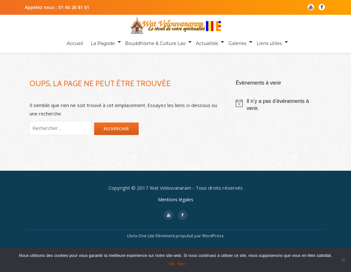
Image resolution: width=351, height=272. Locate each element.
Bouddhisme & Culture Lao (155, 42)
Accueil (76, 42)
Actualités (206, 42)
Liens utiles (266, 42)
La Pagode (103, 42)
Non (181, 263)
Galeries (236, 42)
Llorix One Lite (141, 241)
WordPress (213, 241)
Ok (171, 263)
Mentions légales (175, 205)
